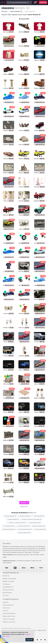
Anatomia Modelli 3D (24, 532)
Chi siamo (7, 543)
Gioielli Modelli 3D (9, 526)
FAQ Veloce (6, 608)
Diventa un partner (8, 590)
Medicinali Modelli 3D (38, 526)
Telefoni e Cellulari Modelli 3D (16, 522)
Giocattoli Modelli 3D (23, 526)
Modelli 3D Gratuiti (8, 581)
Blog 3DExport (7, 593)
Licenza (5, 611)
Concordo (29, 639)
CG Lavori (6, 595)
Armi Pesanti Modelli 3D (24, 529)
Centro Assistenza (8, 605)
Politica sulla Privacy (9, 616)
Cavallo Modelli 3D (13, 519)
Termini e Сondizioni (9, 619)
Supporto (5, 602)
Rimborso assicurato (9, 622)
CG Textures (6, 584)
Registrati (43, 2)
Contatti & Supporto (11, 599)
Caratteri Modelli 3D (24, 516)
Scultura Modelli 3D (10, 516)
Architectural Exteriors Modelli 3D (31, 519)
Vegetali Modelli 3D (34, 522)
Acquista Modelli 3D (11, 573)
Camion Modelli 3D (40, 529)
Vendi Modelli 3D (8, 587)
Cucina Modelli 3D (38, 516)
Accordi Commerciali (9, 613)
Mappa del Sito (42, 630)
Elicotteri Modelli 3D (8, 529)
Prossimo (24, 502)
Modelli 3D (6, 576)
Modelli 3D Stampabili (9, 579)
